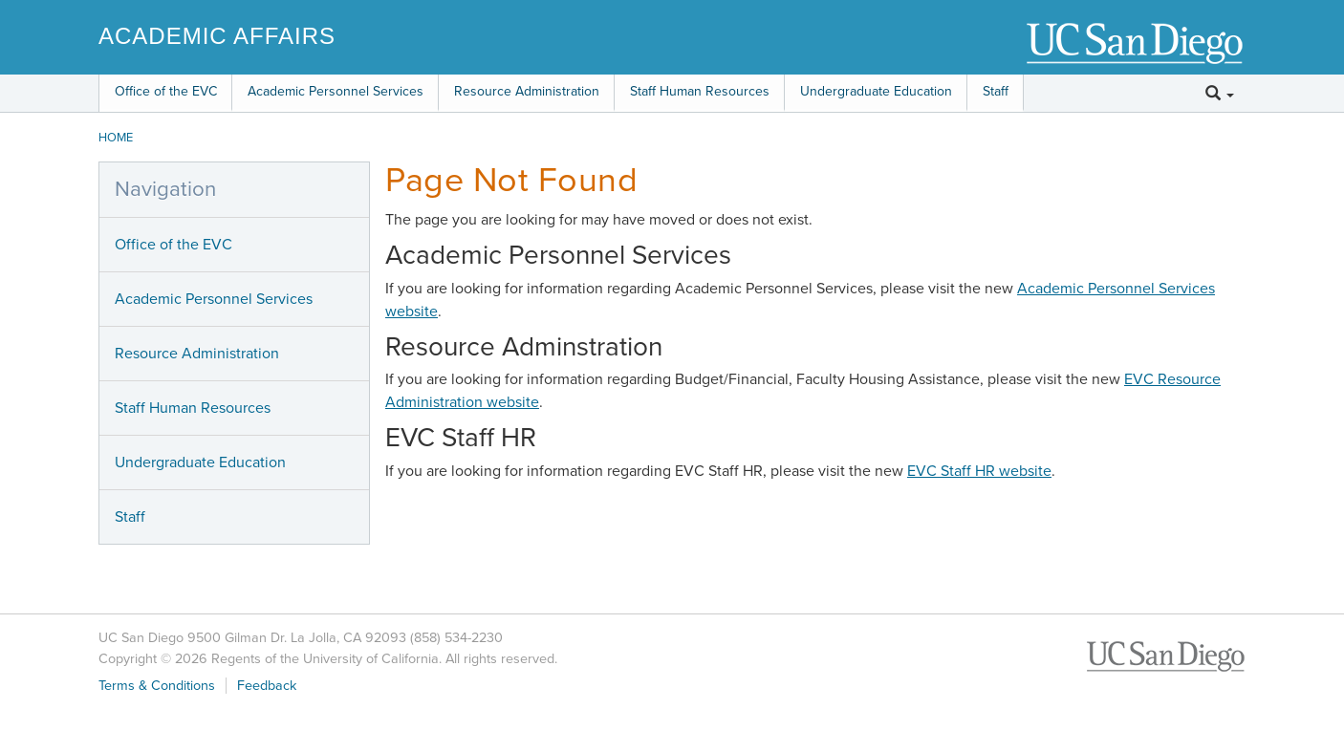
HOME (115, 137)
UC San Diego (1136, 44)
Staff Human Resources (700, 91)
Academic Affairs (217, 36)
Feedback (266, 685)
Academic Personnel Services (335, 91)
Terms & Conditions (156, 685)
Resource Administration (526, 91)
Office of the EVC (166, 91)
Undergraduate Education (876, 91)
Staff (995, 91)
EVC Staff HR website (979, 471)
